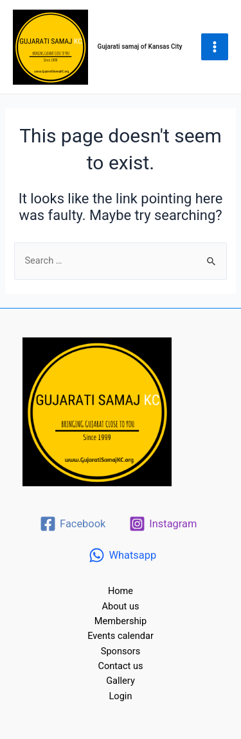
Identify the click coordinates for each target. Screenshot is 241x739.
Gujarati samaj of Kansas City (140, 46)
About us (120, 606)
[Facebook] (72, 523)
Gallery (120, 680)
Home (120, 591)
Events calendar (120, 635)
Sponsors (121, 651)
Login (120, 696)
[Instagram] (162, 523)
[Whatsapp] (122, 555)
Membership (120, 621)
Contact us (120, 666)
